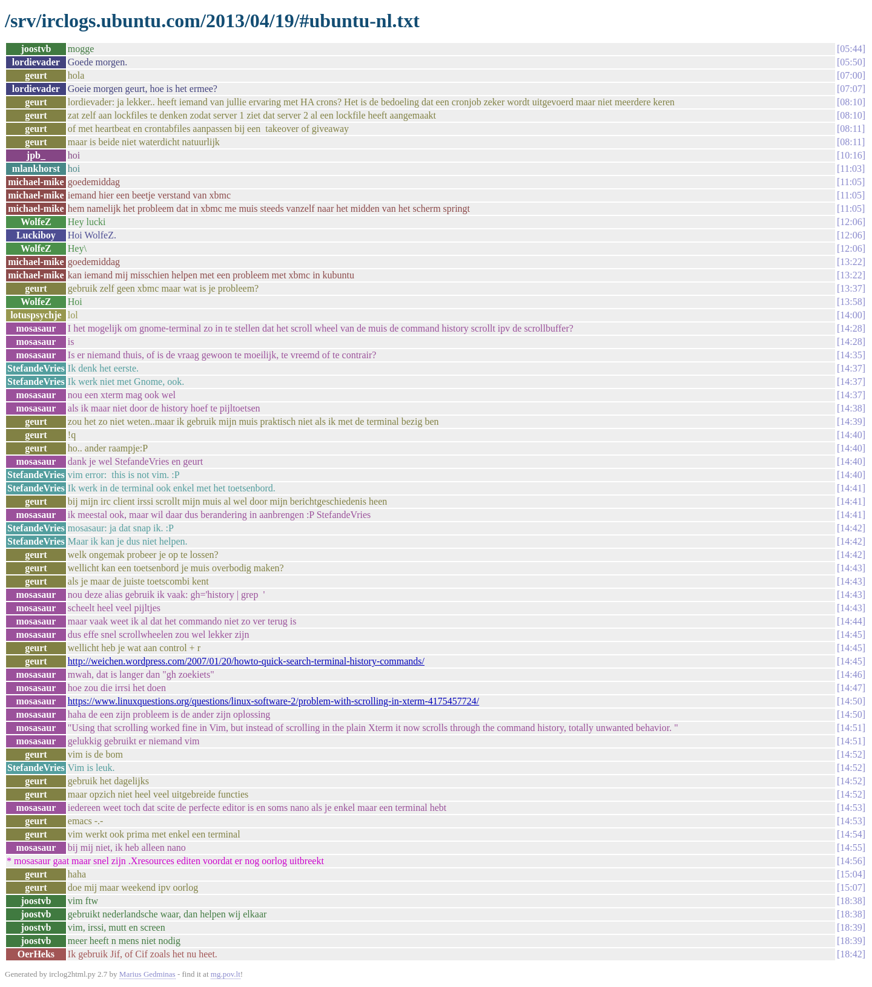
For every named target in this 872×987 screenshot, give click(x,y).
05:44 (851, 49)
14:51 (851, 728)
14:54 (851, 834)
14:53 (851, 807)
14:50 (851, 701)
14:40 (851, 435)
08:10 (851, 102)
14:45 (851, 634)
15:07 (851, 887)
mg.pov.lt (225, 974)
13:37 (851, 288)
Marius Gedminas (147, 974)
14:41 (851, 488)
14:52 (851, 754)
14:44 (851, 621)
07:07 (851, 89)
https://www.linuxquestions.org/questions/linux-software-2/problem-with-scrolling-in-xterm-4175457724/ (273, 701)
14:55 (851, 847)
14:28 (851, 328)
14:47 (851, 688)
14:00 (851, 315)
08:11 (851, 128)
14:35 (851, 355)
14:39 (851, 421)
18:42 (851, 954)
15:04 (851, 874)
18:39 (851, 927)
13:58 (851, 302)
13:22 (851, 262)
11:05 (851, 182)
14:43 (851, 568)
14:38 (851, 408)
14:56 (851, 861)
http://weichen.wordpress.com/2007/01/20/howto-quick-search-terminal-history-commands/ (246, 661)
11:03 (851, 168)
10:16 (851, 155)
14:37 (851, 368)
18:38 (851, 901)
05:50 (851, 62)
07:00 (851, 75)
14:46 (851, 674)
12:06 (851, 222)
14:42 (851, 528)
